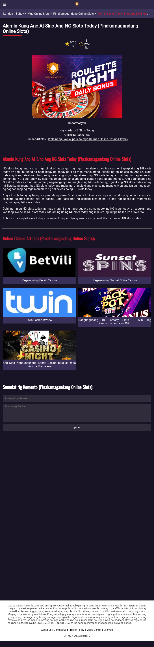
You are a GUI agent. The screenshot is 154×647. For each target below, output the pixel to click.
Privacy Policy (76, 629)
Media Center (93, 629)
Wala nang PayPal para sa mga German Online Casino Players (88, 139)
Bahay (20, 13)
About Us (46, 629)
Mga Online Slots (38, 13)
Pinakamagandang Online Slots (73, 13)
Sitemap (108, 629)
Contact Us (60, 629)
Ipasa (77, 427)
